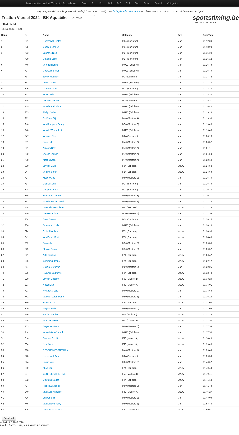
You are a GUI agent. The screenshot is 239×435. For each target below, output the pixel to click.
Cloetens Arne (50, 88)
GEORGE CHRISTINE (54, 374)
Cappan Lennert (51, 47)
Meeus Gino (49, 177)
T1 (93, 3)
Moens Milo (49, 94)
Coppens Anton (50, 189)
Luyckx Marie (49, 166)
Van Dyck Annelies (52, 391)
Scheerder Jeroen (52, 195)
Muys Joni (48, 368)
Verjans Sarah (50, 171)
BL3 (119, 3)
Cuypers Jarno (50, 59)
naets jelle (48, 142)
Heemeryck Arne (51, 356)
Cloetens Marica (51, 380)
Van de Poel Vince (52, 106)
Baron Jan (48, 243)
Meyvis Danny (50, 249)
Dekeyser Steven (51, 267)
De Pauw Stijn (50, 118)
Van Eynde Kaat (51, 237)
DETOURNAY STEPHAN (55, 350)
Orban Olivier (49, 82)
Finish (147, 3)
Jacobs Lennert (50, 154)
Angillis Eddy (49, 308)
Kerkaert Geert (50, 290)
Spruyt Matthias (51, 76)
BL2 (110, 3)
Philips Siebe (49, 112)
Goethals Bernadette (53, 207)
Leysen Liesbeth (51, 279)
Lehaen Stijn (49, 397)
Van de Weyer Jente (53, 130)
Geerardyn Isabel (51, 261)
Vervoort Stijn (49, 136)
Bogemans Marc (51, 326)
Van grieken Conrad (53, 332)
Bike (137, 3)
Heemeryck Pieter (52, 41)
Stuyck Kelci (49, 302)
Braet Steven (49, 219)
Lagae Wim (48, 362)
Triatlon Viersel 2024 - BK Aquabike (50, 3)
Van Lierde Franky (52, 403)
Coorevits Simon (51, 70)
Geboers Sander (51, 100)
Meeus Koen (49, 160)
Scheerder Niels (51, 225)
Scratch (158, 3)
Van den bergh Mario (53, 296)
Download (9, 418)
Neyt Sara (48, 344)
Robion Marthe (50, 314)
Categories (172, 3)
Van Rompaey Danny (53, 124)
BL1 (101, 3)
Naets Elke (48, 284)
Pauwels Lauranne (52, 273)
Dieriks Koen (49, 183)
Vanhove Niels (50, 53)
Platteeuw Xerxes (51, 386)
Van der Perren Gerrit (53, 201)
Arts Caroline (49, 255)
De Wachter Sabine (52, 409)
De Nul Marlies (50, 231)
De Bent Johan (50, 213)
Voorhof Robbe (50, 64)
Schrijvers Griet (50, 320)
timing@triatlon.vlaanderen (126, 11)
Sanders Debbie (51, 338)
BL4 (128, 3)
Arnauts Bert (49, 148)
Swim (84, 3)
